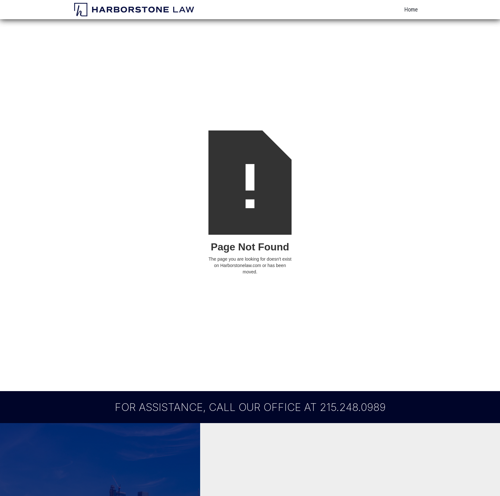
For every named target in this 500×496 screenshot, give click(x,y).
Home (411, 9)
